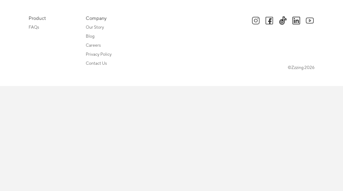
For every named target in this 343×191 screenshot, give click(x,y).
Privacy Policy (99, 54)
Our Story (95, 27)
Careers (93, 45)
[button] (255, 21)
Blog (90, 36)
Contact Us (96, 63)
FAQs (34, 27)
